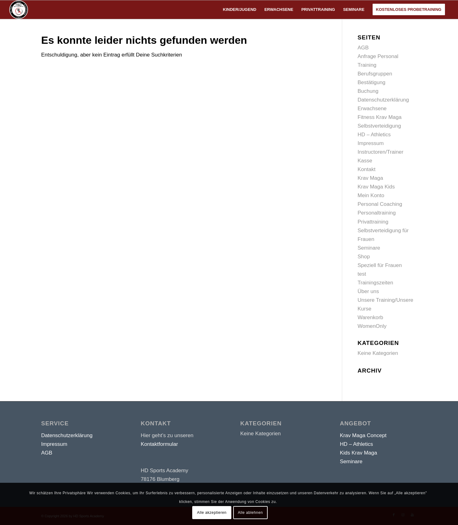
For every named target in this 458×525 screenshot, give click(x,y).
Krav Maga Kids (376, 187)
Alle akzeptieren (212, 512)
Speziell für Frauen (380, 265)
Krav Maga (370, 178)
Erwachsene (372, 108)
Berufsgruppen (375, 74)
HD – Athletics (374, 135)
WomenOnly (372, 326)
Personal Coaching (380, 204)
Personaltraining (377, 213)
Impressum (371, 143)
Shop (364, 257)
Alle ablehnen (250, 512)
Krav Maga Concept (363, 435)
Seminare (369, 248)
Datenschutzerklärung (383, 100)
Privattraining (373, 222)
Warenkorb (370, 317)
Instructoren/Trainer (381, 152)
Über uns (368, 291)
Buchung (368, 91)
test (362, 274)
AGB (363, 48)
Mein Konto (371, 195)
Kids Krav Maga (358, 453)
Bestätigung (372, 82)
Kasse (365, 161)
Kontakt (367, 169)
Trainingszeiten (375, 283)
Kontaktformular (159, 444)
